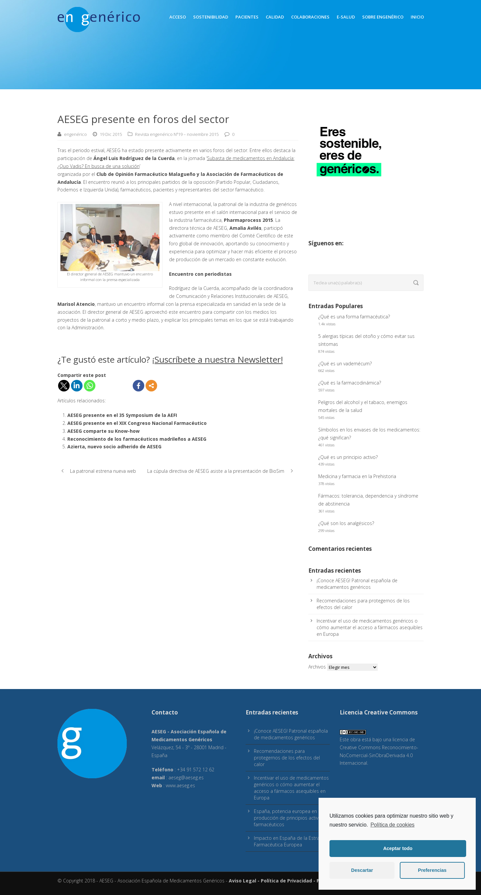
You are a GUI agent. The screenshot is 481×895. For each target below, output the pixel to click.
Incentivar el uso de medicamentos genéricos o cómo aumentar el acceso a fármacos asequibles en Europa (370, 627)
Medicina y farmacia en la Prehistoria (357, 476)
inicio (417, 17)
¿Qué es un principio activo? (348, 457)
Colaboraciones (310, 17)
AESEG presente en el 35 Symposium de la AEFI (122, 415)
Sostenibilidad (210, 17)
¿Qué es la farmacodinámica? (349, 383)
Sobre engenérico (382, 17)
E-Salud (346, 17)
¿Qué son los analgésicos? (346, 523)
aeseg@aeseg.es (186, 777)
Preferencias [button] (432, 870)
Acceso (177, 17)
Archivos (317, 667)
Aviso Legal (242, 880)
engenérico (75, 134)
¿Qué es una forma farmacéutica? (354, 316)
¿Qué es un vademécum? (345, 363)
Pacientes (246, 17)
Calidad (275, 17)
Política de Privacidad (286, 880)
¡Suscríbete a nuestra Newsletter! (217, 359)
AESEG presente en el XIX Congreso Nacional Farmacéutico (137, 423)
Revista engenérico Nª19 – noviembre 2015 (177, 134)
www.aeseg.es (180, 785)
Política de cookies (392, 825)
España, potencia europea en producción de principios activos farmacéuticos (289, 818)
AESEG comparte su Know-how (103, 431)
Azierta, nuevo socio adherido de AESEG (114, 446)
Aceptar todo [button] (398, 848)
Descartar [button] (362, 870)
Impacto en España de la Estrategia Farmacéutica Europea (292, 841)
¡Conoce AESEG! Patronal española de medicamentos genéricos (357, 583)
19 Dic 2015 (111, 134)
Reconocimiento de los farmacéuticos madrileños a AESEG (136, 439)
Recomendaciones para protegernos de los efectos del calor (287, 757)
